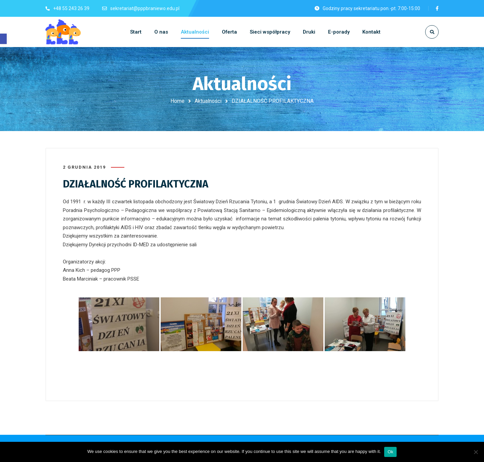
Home (177, 101)
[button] (3, 39)
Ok (390, 451)
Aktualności (208, 101)
